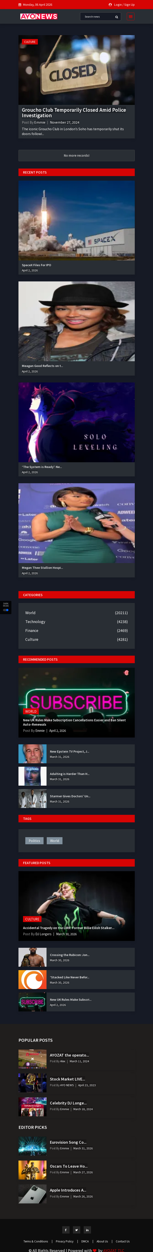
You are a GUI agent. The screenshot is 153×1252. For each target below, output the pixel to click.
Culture (30, 42)
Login (118, 4)
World (30, 612)
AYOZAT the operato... (69, 1055)
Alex (62, 1061)
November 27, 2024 (64, 122)
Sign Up (129, 4)
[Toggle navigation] (129, 16)
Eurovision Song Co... (68, 1142)
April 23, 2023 (87, 1085)
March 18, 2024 (83, 1109)
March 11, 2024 (79, 1061)
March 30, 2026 (68, 934)
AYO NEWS (67, 1085)
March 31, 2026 (59, 756)
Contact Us (123, 1241)
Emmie (39, 122)
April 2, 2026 (30, 270)
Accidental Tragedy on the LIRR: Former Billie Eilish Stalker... (70, 927)
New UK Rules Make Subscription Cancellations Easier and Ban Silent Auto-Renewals (76, 722)
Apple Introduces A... (68, 1190)
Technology (35, 621)
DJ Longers (43, 934)
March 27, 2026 (83, 1172)
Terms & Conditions (37, 1241)
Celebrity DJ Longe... (68, 1103)
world (54, 840)
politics (34, 840)
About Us (105, 1241)
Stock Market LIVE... (67, 1079)
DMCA (87, 1241)
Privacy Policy (67, 1241)
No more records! (76, 155)
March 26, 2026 (83, 1196)
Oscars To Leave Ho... (69, 1166)
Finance (31, 630)
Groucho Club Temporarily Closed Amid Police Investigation (74, 112)
